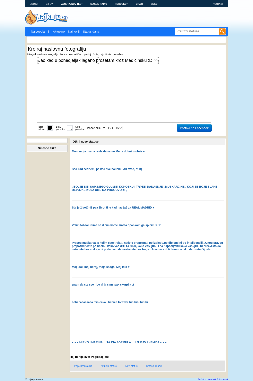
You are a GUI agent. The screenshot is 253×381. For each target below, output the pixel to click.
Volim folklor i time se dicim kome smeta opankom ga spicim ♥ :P (116, 225)
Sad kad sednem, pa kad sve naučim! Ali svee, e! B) (107, 169)
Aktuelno (59, 31)
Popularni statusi (83, 366)
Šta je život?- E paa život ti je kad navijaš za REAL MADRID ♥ (113, 207)
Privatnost (222, 379)
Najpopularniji (40, 31)
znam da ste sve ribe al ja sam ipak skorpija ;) (103, 284)
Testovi (33, 4)
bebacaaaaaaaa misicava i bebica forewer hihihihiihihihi (110, 302)
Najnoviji (74, 31)
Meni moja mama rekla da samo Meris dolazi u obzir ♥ (108, 151)
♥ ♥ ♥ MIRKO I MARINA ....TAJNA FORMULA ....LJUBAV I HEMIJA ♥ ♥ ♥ (119, 342)
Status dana (91, 31)
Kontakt (218, 4)
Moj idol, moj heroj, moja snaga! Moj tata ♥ (101, 267)
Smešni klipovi (154, 366)
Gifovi (49, 4)
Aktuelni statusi (109, 366)
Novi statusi (131, 366)
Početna (202, 379)
